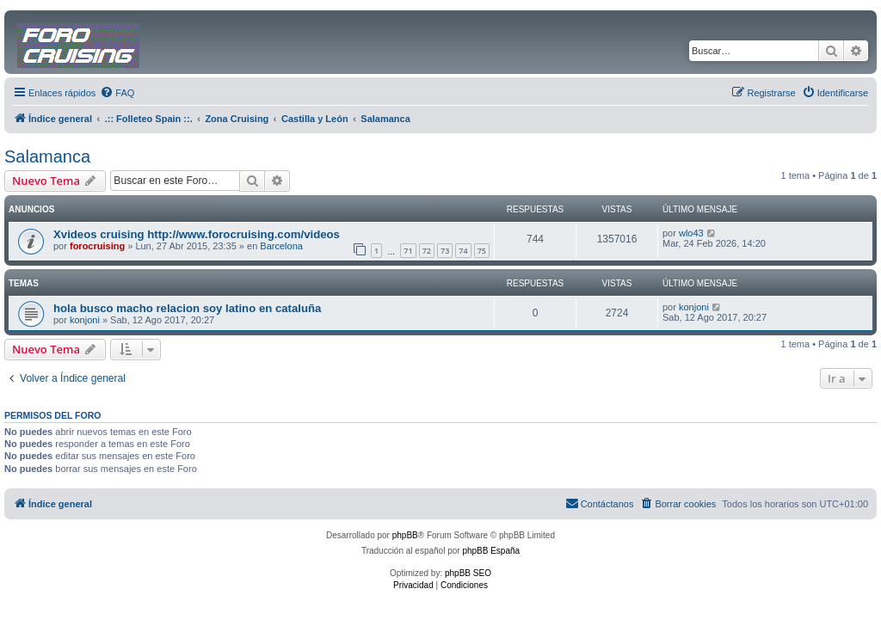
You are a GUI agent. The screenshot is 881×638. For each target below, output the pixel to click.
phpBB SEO (468, 573)
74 (463, 250)
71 (408, 250)
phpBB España (491, 550)
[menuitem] (117, 93)
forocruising (97, 246)
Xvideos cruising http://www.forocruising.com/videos (196, 234)
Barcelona (281, 246)
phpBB (405, 535)
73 (444, 250)
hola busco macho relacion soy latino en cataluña (187, 308)
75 (481, 250)
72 (426, 250)
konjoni (85, 320)
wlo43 (691, 233)
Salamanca (47, 156)
